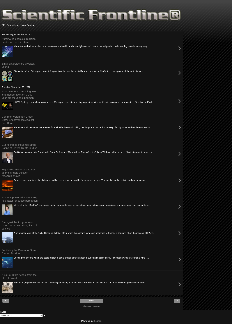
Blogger (97, 321)
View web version (91, 306)
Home (91, 301)
